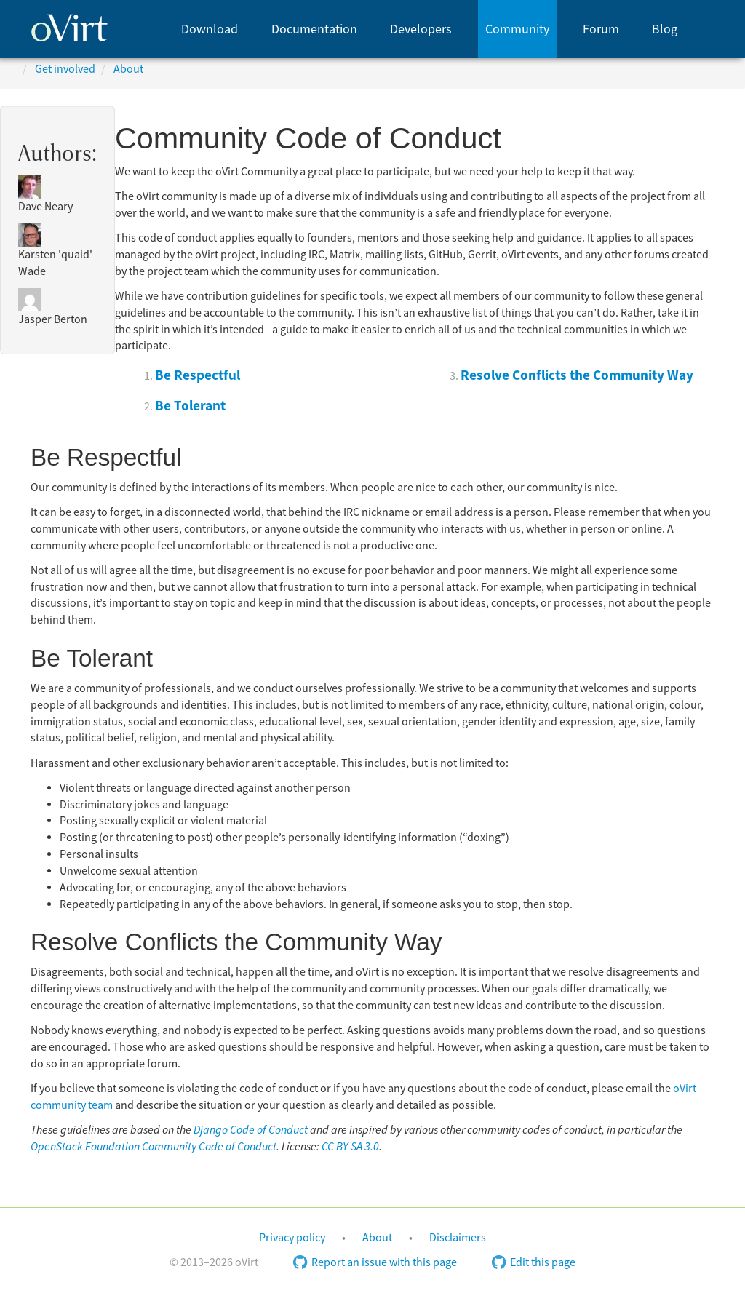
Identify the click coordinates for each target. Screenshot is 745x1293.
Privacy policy (292, 1237)
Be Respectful (197, 375)
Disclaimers (457, 1237)
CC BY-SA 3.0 (350, 1146)
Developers (421, 29)
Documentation (314, 29)
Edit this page (533, 1262)
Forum (601, 29)
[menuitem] (209, 29)
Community (517, 29)
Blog (664, 29)
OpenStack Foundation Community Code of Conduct (153, 1146)
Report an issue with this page (375, 1262)
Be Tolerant (190, 406)
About (377, 1237)
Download (209, 29)
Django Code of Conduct (251, 1130)
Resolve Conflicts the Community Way (577, 375)
